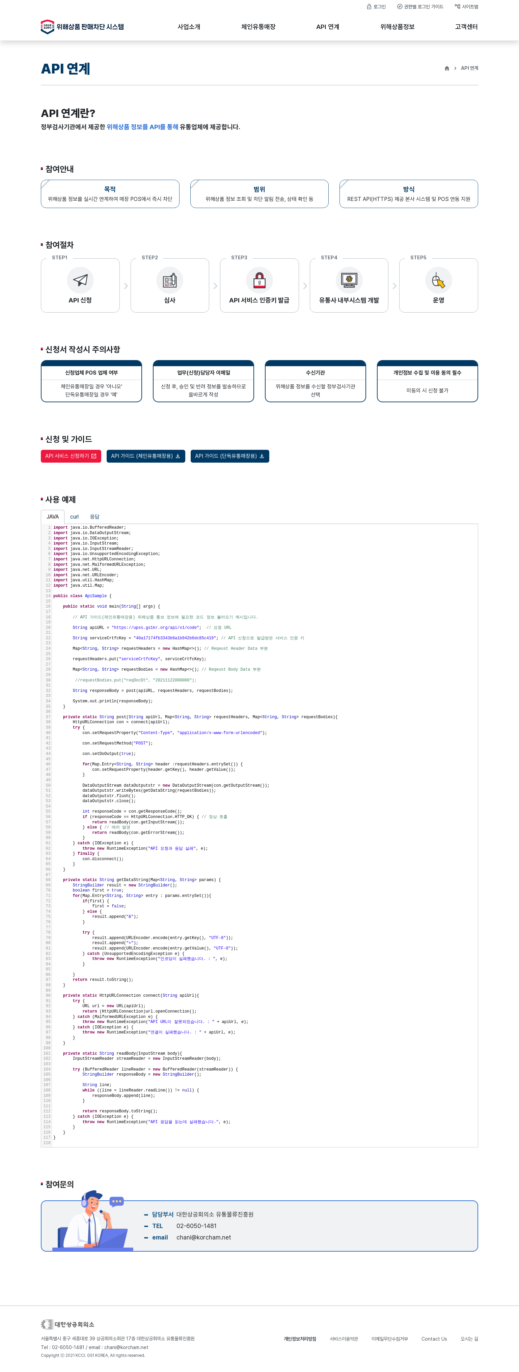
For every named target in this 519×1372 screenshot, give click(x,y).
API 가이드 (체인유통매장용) (146, 460)
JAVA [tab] (53, 521)
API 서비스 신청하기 (71, 460)
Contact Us (434, 1339)
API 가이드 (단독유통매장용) (230, 460)
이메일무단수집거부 (390, 1339)
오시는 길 (469, 1339)
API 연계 (327, 27)
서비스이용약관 (344, 1339)
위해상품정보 (397, 27)
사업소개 (188, 27)
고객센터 (466, 27)
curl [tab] (74, 521)
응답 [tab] (95, 521)
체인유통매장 (258, 27)
